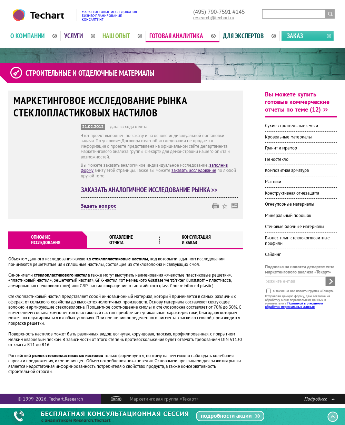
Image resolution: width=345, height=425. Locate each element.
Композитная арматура (287, 170)
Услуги (79, 36)
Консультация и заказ (196, 240)
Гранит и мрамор (281, 148)
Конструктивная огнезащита (292, 193)
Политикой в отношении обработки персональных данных (294, 305)
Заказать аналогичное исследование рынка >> (149, 189)
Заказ (295, 36)
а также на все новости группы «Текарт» (303, 291)
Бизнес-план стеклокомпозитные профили (297, 240)
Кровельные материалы (288, 137)
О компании (33, 36)
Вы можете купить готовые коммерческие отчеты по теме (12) (297, 101)
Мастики (273, 182)
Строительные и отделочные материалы (90, 73)
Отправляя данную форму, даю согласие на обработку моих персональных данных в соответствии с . (297, 301)
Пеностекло (276, 159)
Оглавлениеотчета (121, 240)
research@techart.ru (213, 17)
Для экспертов (249, 36)
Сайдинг (273, 254)
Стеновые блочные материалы (294, 226)
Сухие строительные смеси (291, 125)
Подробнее (319, 398)
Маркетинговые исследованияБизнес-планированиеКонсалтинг (109, 16)
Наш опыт (122, 36)
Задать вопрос (98, 206)
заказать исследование (193, 170)
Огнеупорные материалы (289, 204)
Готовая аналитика (182, 36)
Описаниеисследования (45, 240)
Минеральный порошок (288, 215)
